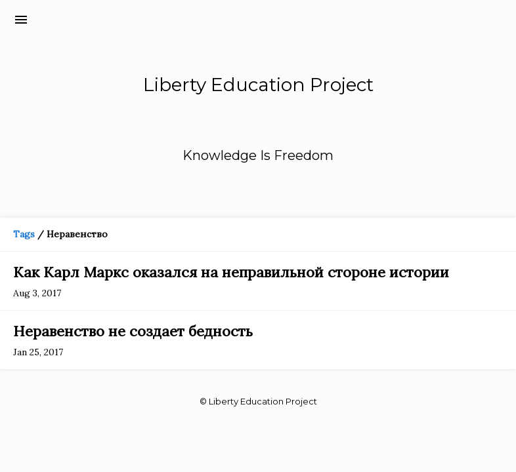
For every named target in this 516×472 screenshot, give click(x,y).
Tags (24, 234)
